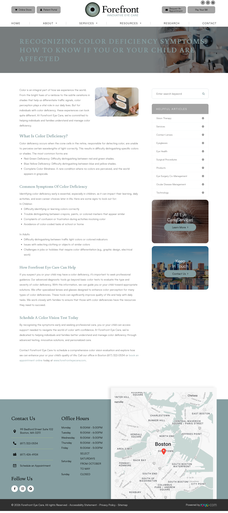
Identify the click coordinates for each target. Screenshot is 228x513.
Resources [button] (130, 23)
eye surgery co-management (173, 178)
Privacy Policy (107, 504)
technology (163, 195)
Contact (209, 23)
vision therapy (164, 118)
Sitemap (123, 504)
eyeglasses (162, 144)
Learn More (179, 230)
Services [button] (88, 23)
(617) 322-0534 (29, 443)
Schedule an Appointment (35, 465)
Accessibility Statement (83, 504)
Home (15, 23)
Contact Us (179, 276)
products (161, 169)
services (161, 127)
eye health (162, 152)
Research (172, 23)
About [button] (50, 23)
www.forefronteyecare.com (70, 360)
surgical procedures (168, 161)
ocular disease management (173, 186)
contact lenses (165, 135)
